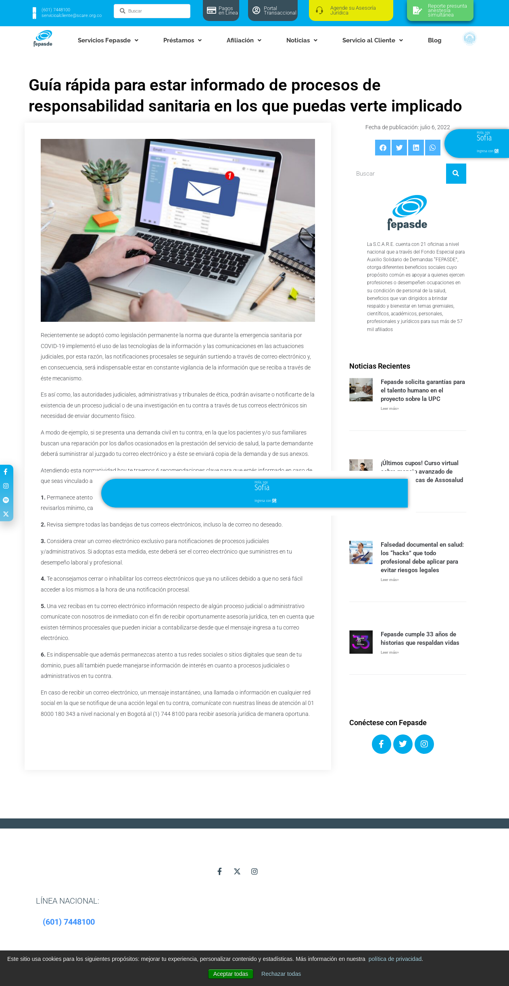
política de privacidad (395, 959)
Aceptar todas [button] (230, 974)
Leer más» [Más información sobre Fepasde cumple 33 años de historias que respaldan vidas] (390, 652)
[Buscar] (456, 174)
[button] (382, 147)
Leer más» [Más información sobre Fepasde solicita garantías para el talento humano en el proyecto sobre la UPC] (390, 408)
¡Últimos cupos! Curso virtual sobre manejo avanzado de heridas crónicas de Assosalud (422, 471)
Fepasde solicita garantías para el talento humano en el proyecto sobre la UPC (423, 390)
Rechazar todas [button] (281, 974)
